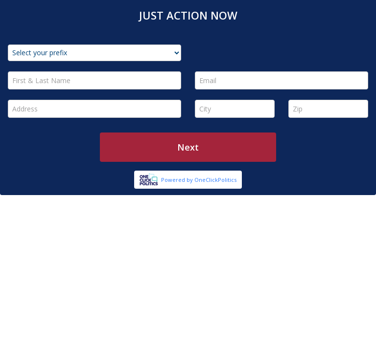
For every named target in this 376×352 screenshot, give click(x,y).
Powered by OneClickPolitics (198, 179)
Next (188, 147)
